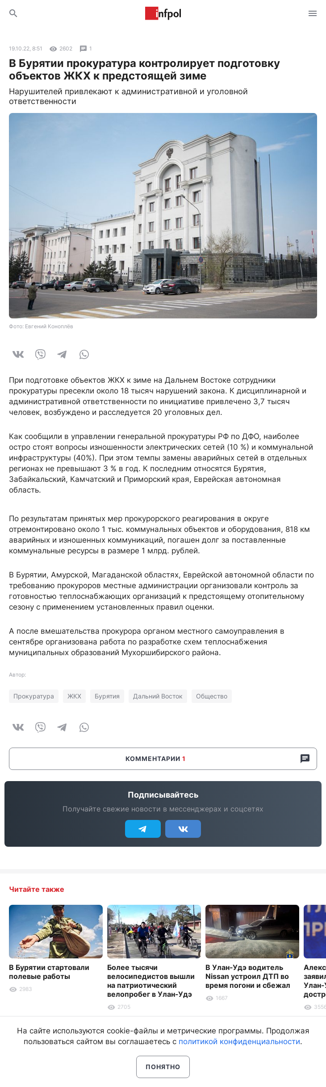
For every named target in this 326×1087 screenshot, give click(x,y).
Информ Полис (163, 13)
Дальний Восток (158, 696)
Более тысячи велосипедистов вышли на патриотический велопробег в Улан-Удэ (151, 981)
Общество (211, 696)
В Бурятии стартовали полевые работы (49, 972)
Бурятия (107, 696)
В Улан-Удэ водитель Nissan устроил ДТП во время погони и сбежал (247, 976)
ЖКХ (74, 696)
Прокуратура (33, 696)
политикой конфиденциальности (239, 1041)
